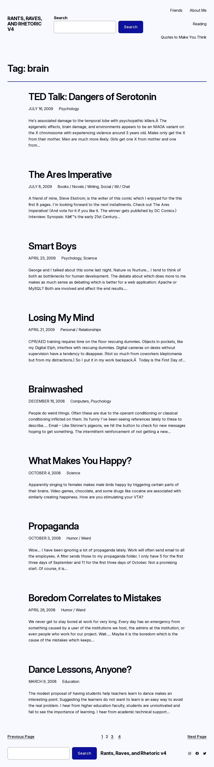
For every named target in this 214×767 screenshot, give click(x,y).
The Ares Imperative (70, 174)
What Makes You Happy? (80, 460)
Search (61, 17)
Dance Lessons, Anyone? (80, 669)
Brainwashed (56, 389)
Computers (79, 401)
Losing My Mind (61, 317)
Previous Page (20, 736)
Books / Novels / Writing (78, 186)
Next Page (197, 736)
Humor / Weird (78, 538)
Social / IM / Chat (115, 186)
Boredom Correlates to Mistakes (95, 597)
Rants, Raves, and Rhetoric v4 (24, 24)
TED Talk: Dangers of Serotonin (92, 96)
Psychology (69, 108)
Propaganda (54, 526)
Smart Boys (52, 246)
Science (90, 258)
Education (70, 681)
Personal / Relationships (80, 329)
